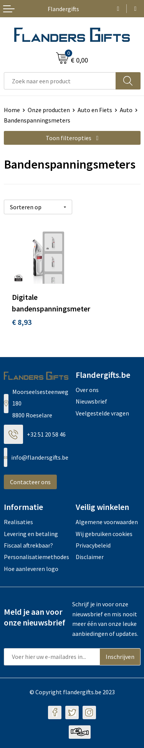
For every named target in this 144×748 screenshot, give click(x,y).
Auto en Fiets (95, 110)
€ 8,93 (21, 322)
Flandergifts (63, 9)
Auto (126, 110)
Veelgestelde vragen (102, 413)
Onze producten (49, 110)
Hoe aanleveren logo (31, 569)
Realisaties (18, 522)
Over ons (87, 390)
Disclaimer (90, 557)
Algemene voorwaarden (107, 522)
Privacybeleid (93, 545)
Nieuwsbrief (91, 401)
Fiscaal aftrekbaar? (28, 545)
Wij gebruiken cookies (104, 534)
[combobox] (60, 80)
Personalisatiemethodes (36, 557)
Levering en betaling (31, 534)
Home (12, 110)
